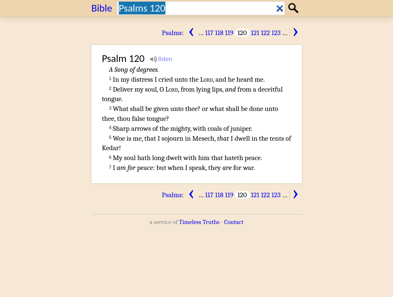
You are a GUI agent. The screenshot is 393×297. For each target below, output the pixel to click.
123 (275, 33)
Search (294, 8)
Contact (233, 222)
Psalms (172, 33)
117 (209, 33)
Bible (102, 8)
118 (219, 33)
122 (265, 33)
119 (229, 33)
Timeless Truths (199, 222)
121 (255, 33)
